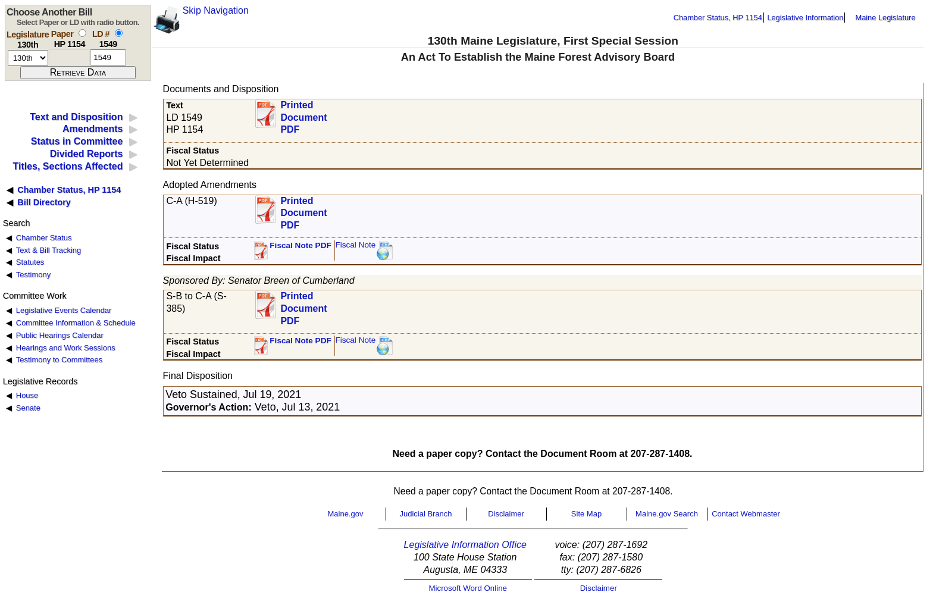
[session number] (28, 58)
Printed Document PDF (303, 114)
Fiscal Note (355, 244)
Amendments (92, 129)
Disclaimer (506, 513)
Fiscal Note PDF (300, 245)
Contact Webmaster (746, 513)
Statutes (30, 262)
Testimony (33, 274)
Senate (28, 407)
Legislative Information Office (465, 545)
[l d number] (108, 57)
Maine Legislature (885, 17)
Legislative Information (805, 17)
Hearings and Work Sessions (65, 347)
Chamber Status (44, 237)
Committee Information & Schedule (76, 322)
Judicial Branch (425, 513)
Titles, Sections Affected (67, 166)
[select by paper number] (82, 33)
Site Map (586, 513)
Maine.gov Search (666, 513)
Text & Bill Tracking (48, 250)
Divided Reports (86, 154)
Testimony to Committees (59, 359)
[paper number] (69, 57)
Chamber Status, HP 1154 (718, 17)
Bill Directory (44, 202)
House (27, 395)
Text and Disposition (76, 117)
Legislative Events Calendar (64, 310)
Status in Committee (77, 141)
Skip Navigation (216, 10)
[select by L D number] (119, 33)
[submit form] (78, 72)
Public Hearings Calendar (60, 335)
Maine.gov (346, 513)
